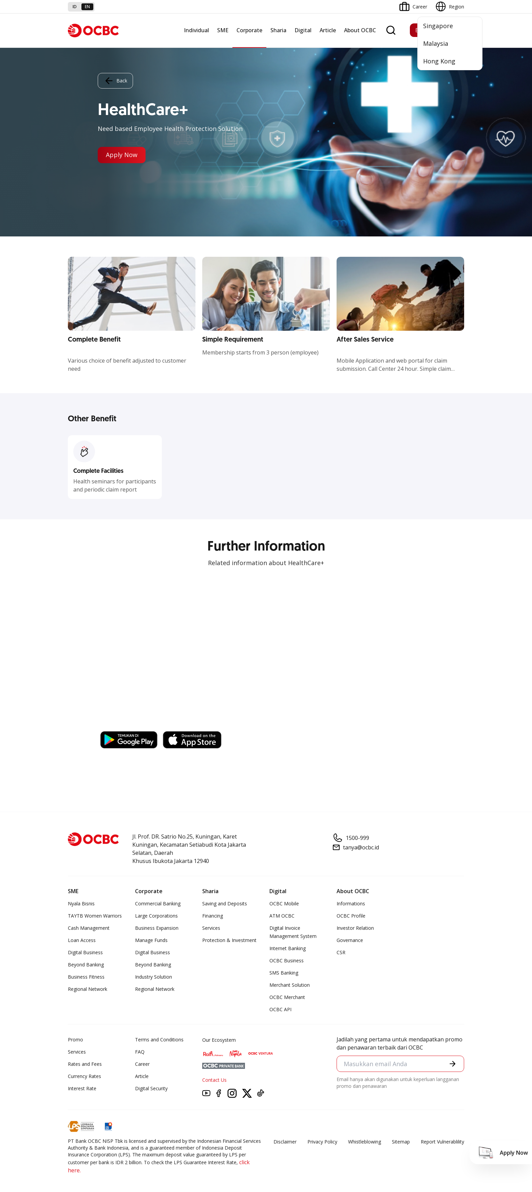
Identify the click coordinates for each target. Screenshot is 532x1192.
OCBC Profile (351, 915)
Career (142, 1064)
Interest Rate (82, 1088)
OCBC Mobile (284, 903)
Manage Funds (151, 940)
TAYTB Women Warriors (95, 915)
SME (222, 30)
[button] (452, 1063)
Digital (302, 30)
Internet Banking (287, 948)
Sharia (278, 30)
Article (328, 30)
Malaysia (435, 43)
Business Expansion (156, 928)
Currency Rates (84, 1076)
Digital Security (151, 1088)
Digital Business (85, 952)
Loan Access (82, 940)
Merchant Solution (289, 985)
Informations (351, 903)
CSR (341, 952)
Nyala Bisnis (81, 903)
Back (115, 80)
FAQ (140, 1052)
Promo (75, 1039)
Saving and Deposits (224, 903)
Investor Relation (355, 928)
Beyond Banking (86, 964)
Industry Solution (153, 977)
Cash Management (89, 928)
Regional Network (87, 989)
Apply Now (121, 155)
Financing (212, 915)
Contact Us (214, 1080)
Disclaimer (285, 1141)
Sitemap (401, 1141)
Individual (196, 30)
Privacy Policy (322, 1141)
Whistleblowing (364, 1141)
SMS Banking (283, 972)
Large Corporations (156, 915)
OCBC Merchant (287, 997)
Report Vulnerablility (442, 1141)
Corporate (249, 30)
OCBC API (280, 1009)
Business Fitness (86, 977)
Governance (350, 940)
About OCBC (360, 30)
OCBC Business (286, 960)
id (75, 6)
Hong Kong (439, 61)
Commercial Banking (157, 903)
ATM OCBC (281, 915)
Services (211, 928)
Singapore (438, 26)
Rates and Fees (85, 1064)
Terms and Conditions (159, 1039)
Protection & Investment (229, 940)
